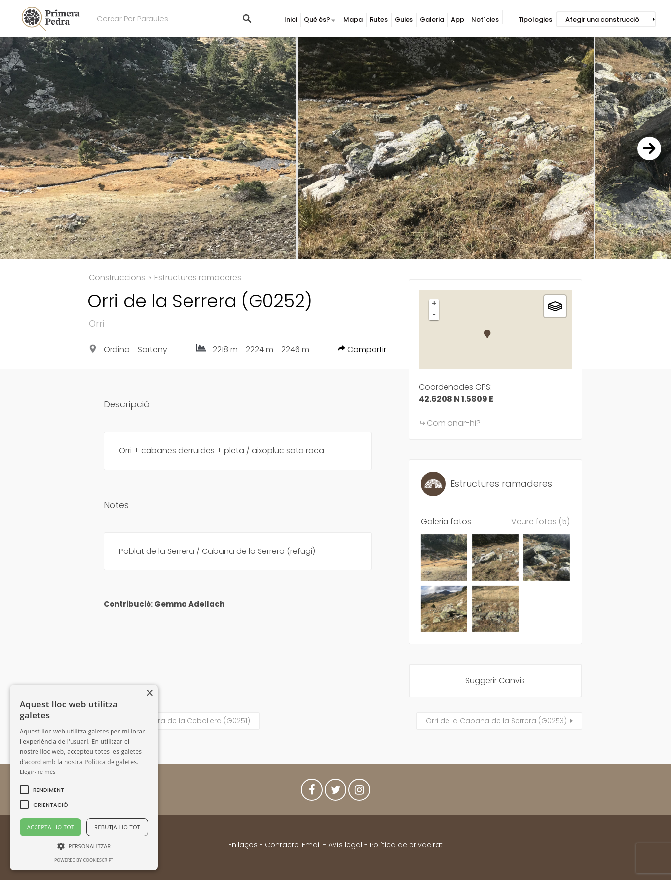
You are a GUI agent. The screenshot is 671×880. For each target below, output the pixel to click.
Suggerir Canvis (495, 680)
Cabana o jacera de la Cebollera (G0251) (177, 721)
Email (311, 845)
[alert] (84, 777)
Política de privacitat (406, 845)
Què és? (317, 19)
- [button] (434, 315)
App (457, 19)
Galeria (432, 19)
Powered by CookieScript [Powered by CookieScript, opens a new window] (83, 860)
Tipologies (535, 19)
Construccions (117, 277)
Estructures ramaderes (197, 277)
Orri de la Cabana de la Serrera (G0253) (496, 721)
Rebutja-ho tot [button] (117, 827)
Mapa (353, 19)
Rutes (379, 19)
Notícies (485, 19)
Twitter (335, 792)
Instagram (359, 792)
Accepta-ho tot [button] (51, 827)
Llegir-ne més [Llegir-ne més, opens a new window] (38, 771)
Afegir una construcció (602, 19)
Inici (290, 19)
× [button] (149, 693)
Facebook (312, 792)
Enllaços (244, 845)
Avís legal (345, 845)
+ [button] (434, 304)
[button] (48, 790)
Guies (404, 19)
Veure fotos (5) (540, 521)
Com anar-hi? (454, 423)
